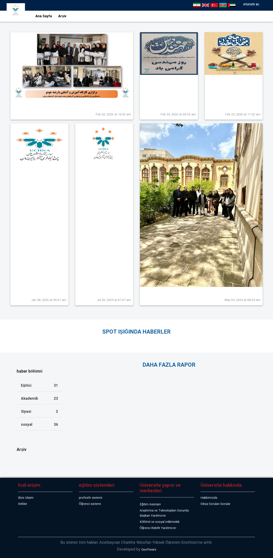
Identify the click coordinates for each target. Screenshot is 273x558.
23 (56, 398)
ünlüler (22, 504)
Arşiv (62, 16)
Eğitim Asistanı (150, 504)
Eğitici (26, 385)
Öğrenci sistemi (90, 504)
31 (56, 385)
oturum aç (251, 4)
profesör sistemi (90, 497)
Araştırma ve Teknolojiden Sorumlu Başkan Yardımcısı (164, 513)
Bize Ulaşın (25, 497)
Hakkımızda (208, 497)
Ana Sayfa (43, 16)
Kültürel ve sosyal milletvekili (159, 522)
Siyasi (26, 411)
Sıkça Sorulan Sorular (215, 504)
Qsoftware (148, 549)
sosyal (26, 424)
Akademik (29, 398)
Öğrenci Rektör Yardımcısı (158, 528)
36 (56, 424)
